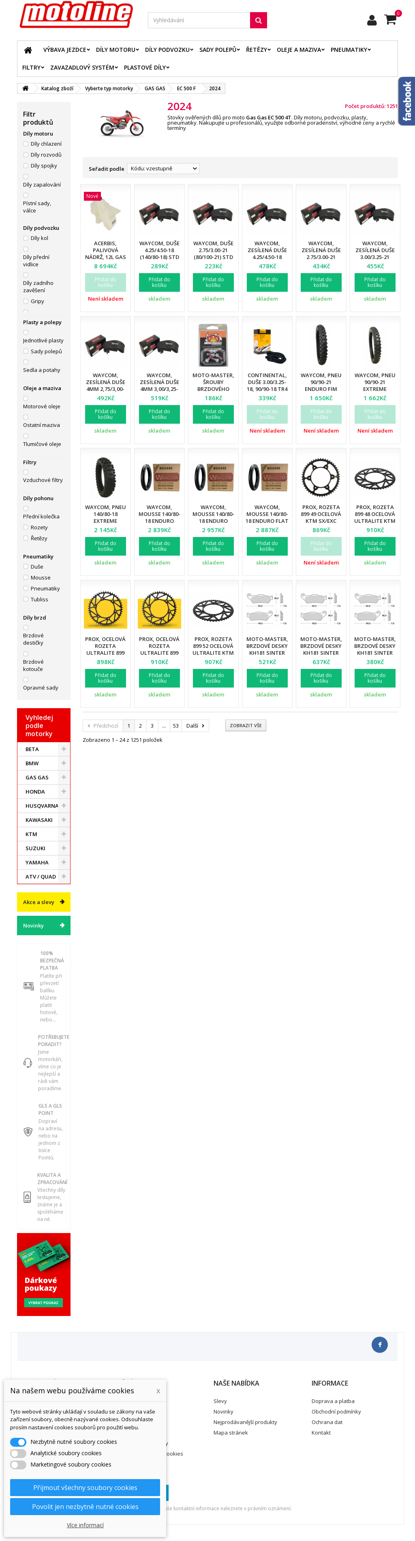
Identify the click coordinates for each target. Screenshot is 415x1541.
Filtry (31, 67)
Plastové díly (145, 67)
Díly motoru (115, 49)
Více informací (85, 1525)
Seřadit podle (106, 168)
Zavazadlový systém (82, 67)
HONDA (35, 791)
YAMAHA (37, 862)
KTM (31, 834)
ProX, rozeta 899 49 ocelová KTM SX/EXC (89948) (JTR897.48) (321, 520)
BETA (32, 749)
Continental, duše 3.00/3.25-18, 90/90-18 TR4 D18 (267, 385)
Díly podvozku (167, 49)
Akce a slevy (38, 902)
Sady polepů (217, 49)
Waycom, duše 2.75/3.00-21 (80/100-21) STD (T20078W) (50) (213, 253)
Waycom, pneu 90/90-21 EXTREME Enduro (375, 385)
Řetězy (256, 49)
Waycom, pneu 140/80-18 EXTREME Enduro (105, 517)
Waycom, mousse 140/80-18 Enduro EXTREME (159, 517)
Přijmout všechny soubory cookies (85, 1487)
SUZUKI (35, 848)
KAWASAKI (39, 820)
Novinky (33, 925)
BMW (32, 763)
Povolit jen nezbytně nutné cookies (85, 1506)
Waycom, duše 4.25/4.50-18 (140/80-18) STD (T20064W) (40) (159, 253)
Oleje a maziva (299, 49)
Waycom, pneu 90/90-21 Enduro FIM (321, 382)
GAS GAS (37, 777)
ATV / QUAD (41, 876)
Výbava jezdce (64, 49)
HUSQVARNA (42, 805)
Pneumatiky (349, 49)
